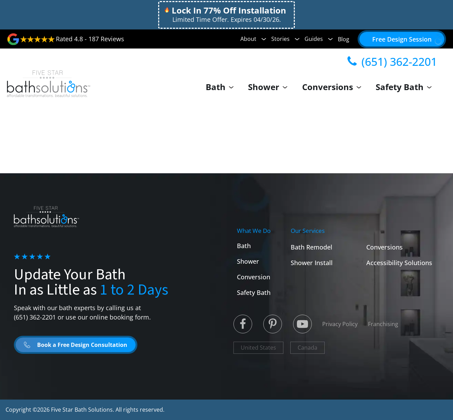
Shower (269, 87)
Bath (221, 87)
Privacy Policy (340, 324)
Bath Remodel (311, 247)
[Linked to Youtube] (302, 324)
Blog (343, 39)
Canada (307, 347)
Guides (319, 39)
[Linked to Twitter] (242, 324)
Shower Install (312, 263)
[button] (402, 39)
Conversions (333, 87)
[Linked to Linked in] (272, 324)
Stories (285, 39)
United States (258, 347)
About (253, 39)
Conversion (253, 277)
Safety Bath (405, 87)
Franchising (383, 324)
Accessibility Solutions (399, 263)
